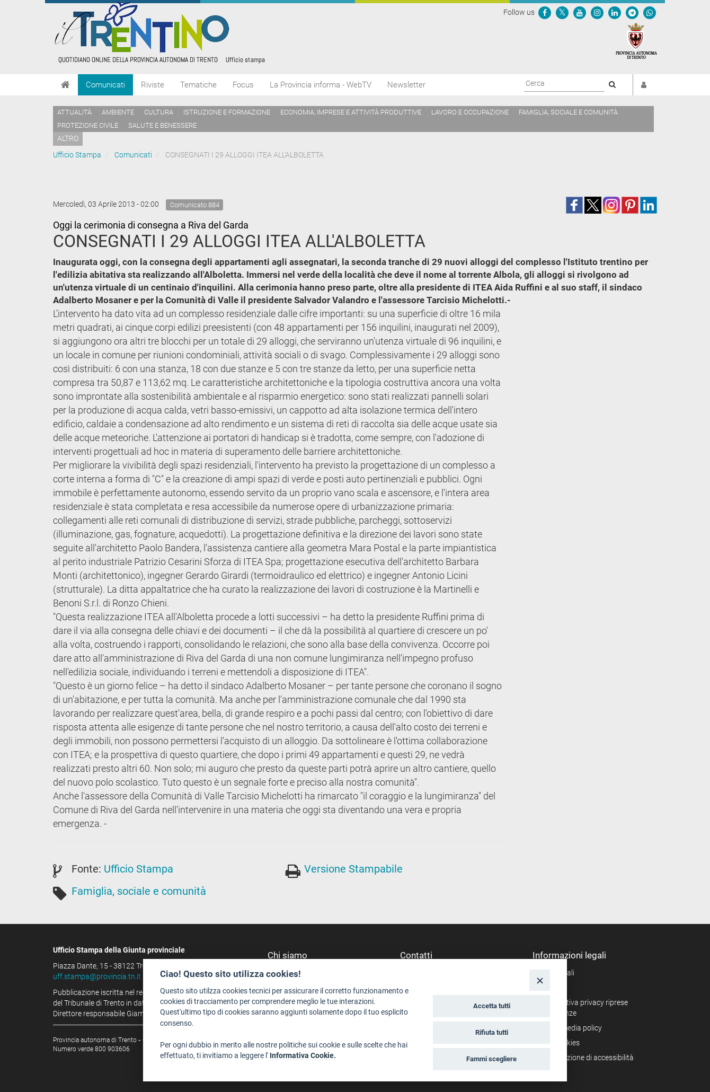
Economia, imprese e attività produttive (350, 112)
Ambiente (118, 112)
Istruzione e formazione (226, 112)
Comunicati (105, 85)
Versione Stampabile (353, 868)
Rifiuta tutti (491, 1032)
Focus (243, 85)
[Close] (539, 980)
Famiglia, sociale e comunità (568, 112)
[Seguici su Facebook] (544, 12)
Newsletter (406, 85)
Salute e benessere (162, 125)
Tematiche (198, 85)
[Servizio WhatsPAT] (649, 12)
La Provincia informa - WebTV (320, 85)
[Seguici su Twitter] (562, 12)
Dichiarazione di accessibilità (587, 1057)
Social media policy (571, 1028)
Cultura (158, 112)
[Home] (65, 84)
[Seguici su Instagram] (597, 12)
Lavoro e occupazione (470, 112)
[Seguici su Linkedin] (614, 12)
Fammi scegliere (491, 1059)
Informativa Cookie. (303, 1055)
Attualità (74, 112)
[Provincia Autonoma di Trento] (636, 40)
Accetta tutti (491, 1006)
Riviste (152, 85)
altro (67, 138)
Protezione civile (87, 125)
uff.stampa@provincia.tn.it (97, 976)
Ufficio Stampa (77, 155)
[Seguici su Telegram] (632, 12)
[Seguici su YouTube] (579, 12)
